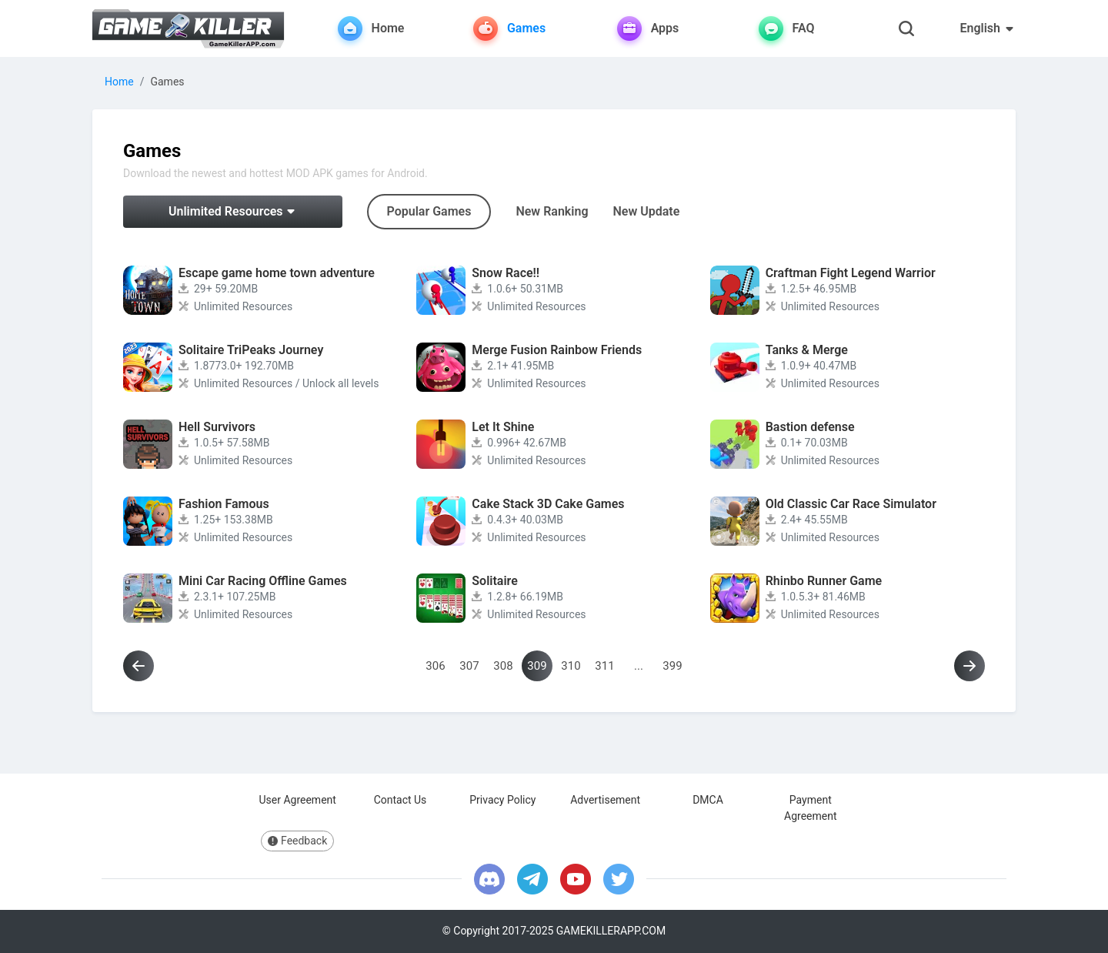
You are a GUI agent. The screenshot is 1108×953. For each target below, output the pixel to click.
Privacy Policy (502, 800)
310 (570, 666)
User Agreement (297, 800)
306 (435, 666)
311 (604, 666)
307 (469, 666)
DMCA (707, 800)
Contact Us (400, 800)
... (638, 666)
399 (672, 666)
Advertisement (605, 800)
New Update (646, 211)
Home (119, 81)
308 (502, 666)
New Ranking (552, 211)
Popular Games (429, 211)
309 (536, 666)
